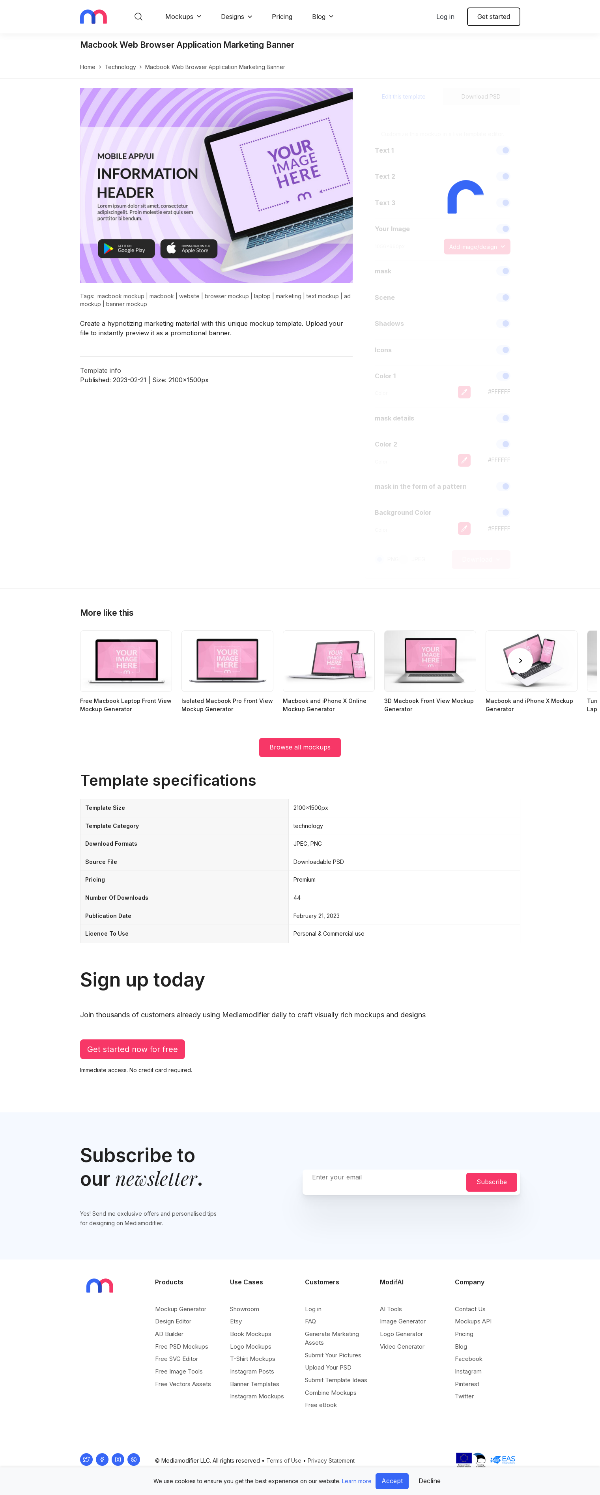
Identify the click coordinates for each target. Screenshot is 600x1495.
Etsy (236, 1321)
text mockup (323, 296)
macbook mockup (120, 296)
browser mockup (227, 296)
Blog (318, 17)
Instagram (468, 1371)
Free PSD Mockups (181, 1346)
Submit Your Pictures (333, 1355)
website (189, 296)
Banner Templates (254, 1384)
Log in (445, 17)
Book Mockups (250, 1334)
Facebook (468, 1358)
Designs (232, 17)
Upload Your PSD (328, 1367)
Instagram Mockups (257, 1396)
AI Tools (391, 1309)
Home (87, 67)
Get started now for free (132, 1049)
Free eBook (321, 1405)
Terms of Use (283, 1460)
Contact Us (470, 1309)
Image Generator (403, 1321)
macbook (162, 296)
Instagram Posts (252, 1371)
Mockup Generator (180, 1309)
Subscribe (492, 1182)
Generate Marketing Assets (332, 1338)
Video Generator (402, 1346)
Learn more (357, 1481)
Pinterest (467, 1384)
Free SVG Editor (176, 1358)
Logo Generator (401, 1334)
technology (120, 67)
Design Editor (173, 1321)
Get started (493, 17)
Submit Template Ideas (336, 1380)
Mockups (179, 17)
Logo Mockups (250, 1346)
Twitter (464, 1396)
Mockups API (473, 1321)
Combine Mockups (331, 1392)
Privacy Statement (331, 1460)
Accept (392, 1481)
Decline (430, 1481)
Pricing (282, 17)
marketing (288, 296)
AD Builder (169, 1334)
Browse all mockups (300, 747)
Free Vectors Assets (183, 1384)
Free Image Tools (179, 1371)
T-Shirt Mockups (252, 1358)
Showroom (244, 1309)
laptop (262, 296)
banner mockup (126, 304)
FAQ (310, 1321)
